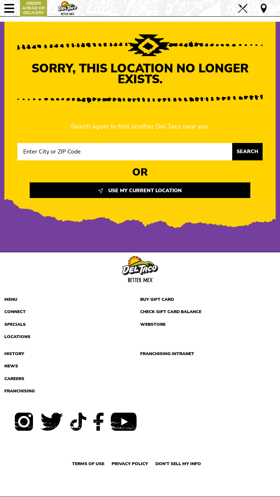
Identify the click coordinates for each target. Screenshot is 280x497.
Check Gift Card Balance (170, 311)
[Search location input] (125, 151)
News (11, 365)
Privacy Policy (130, 464)
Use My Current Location (140, 190)
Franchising (19, 390)
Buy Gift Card (157, 299)
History (14, 353)
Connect (15, 311)
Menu (10, 299)
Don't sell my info (178, 464)
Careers (14, 378)
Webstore (153, 324)
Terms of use (88, 464)
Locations (17, 336)
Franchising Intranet (167, 353)
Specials (15, 324)
